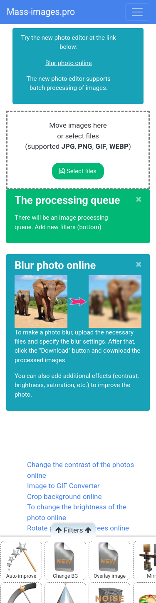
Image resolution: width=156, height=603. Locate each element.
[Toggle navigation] (137, 12)
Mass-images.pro (41, 12)
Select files (78, 171)
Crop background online (64, 496)
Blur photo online (68, 63)
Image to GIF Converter (63, 486)
